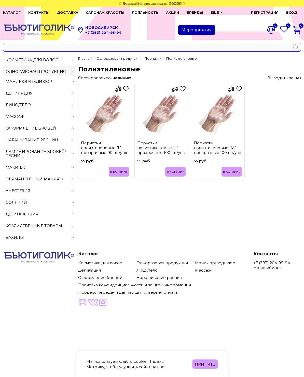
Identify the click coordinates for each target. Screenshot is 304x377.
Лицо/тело (40, 104)
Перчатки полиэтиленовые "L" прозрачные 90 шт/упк (104, 147)
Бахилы (40, 237)
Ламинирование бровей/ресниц (40, 153)
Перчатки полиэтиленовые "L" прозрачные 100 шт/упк (161, 147)
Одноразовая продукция (40, 71)
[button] (216, 12)
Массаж (40, 116)
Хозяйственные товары (40, 225)
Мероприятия (197, 29)
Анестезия (40, 190)
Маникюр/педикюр (40, 81)
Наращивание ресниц (40, 139)
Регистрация (265, 12)
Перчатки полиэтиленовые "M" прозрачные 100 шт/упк (217, 147)
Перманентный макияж (40, 179)
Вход (291, 12)
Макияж (40, 167)
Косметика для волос (40, 59)
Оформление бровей (40, 128)
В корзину (119, 172)
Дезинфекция (40, 214)
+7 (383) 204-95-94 (103, 32)
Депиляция (40, 93)
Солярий (40, 202)
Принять (205, 364)
